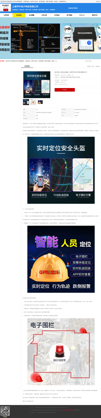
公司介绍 (44, 15)
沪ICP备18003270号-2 (57, 410)
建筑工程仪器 (76, 77)
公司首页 (6, 15)
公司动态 (57, 15)
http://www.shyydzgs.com (28, 401)
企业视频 (31, 15)
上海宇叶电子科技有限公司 (68, 410)
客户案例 (69, 15)
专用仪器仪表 (69, 77)
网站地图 (53, 412)
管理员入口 (48, 412)
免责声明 (44, 412)
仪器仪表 (63, 77)
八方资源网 (38, 412)
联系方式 (94, 15)
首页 (93, 66)
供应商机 (19, 15)
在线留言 (64, 89)
